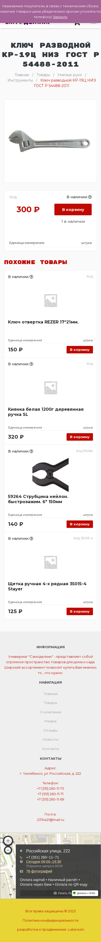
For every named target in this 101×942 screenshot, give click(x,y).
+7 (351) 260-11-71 (50, 794)
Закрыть (60, 17)
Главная (50, 694)
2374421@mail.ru (50, 820)
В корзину (73, 209)
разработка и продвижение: (50, 929)
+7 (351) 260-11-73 (50, 788)
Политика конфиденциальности (50, 920)
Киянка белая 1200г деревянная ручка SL (46, 412)
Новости (50, 739)
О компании (50, 712)
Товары (50, 703)
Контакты (50, 749)
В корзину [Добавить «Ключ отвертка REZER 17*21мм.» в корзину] (80, 349)
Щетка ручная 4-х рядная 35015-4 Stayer (47, 586)
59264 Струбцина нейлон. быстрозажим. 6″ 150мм (38, 499)
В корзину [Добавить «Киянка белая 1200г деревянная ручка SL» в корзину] (80, 437)
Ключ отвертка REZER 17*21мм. (43, 322)
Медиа (50, 721)
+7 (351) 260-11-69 (50, 799)
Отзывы (50, 730)
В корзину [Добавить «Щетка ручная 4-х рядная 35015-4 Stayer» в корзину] (80, 611)
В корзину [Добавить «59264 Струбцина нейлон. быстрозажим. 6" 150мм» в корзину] (80, 524)
